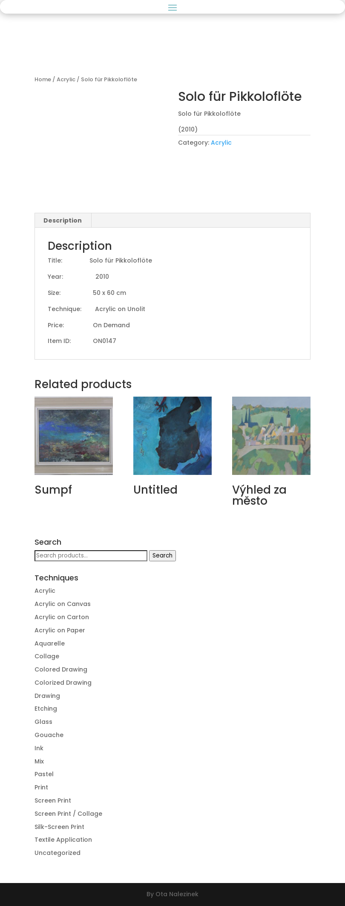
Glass (43, 721)
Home (42, 79)
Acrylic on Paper (59, 630)
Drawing (47, 696)
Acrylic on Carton (61, 617)
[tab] (63, 220)
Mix (39, 761)
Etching (45, 708)
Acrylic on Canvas (62, 604)
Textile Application (63, 839)
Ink (38, 748)
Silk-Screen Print (59, 827)
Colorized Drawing (63, 682)
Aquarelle (49, 643)
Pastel (44, 774)
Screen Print (52, 800)
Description (62, 220)
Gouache (48, 735)
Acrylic (66, 79)
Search (162, 556)
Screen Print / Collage (68, 813)
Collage (46, 656)
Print (41, 787)
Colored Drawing (60, 669)
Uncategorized (57, 853)
